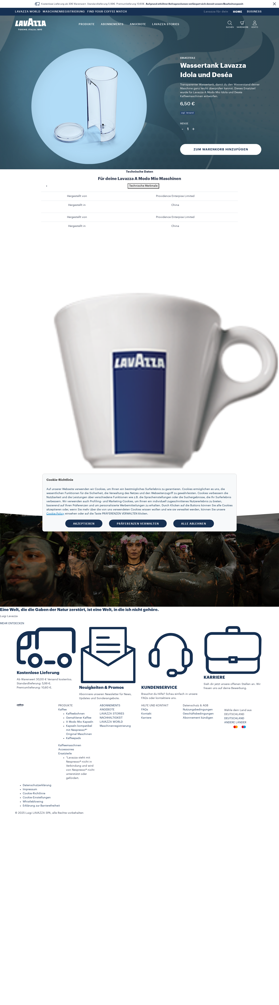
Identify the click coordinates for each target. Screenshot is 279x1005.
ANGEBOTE (107, 709)
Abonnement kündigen (198, 717)
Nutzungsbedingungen (198, 709)
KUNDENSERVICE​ (159, 688)
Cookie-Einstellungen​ (37, 797)
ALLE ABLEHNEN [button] (193, 523)
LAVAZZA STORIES (112, 713)
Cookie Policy (55, 513)
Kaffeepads (73, 738)
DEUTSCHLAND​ (234, 718)
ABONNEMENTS (110, 705)
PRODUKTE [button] (87, 24)
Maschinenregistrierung (115, 726)
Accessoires (66, 749)
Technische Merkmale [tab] (143, 185)
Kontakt (146, 713)
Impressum (30, 789)
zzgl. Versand (187, 113)
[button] (274, 4)
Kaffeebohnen (75, 713)
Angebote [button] (138, 24)
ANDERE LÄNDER (235, 722)
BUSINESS (254, 11)
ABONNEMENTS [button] (112, 24)
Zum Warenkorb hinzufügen (221, 149)
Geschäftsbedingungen (198, 713)
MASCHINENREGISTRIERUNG (64, 11)
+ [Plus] (193, 129)
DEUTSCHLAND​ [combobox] (234, 714)
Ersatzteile (65, 753)
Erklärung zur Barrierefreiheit (41, 805)
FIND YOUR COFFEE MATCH (107, 11)
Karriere (146, 717)
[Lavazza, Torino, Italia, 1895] (30, 24)
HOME (237, 11)
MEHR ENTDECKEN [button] (12, 623)
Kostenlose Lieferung (38, 673)
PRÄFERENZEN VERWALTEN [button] (138, 523)
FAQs (144, 709)
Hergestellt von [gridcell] (77, 196)
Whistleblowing (33, 801)
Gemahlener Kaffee (78, 717)
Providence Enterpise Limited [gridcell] (175, 196)
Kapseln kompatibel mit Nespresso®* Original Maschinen (79, 730)
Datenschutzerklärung (37, 785)
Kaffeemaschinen (69, 745)
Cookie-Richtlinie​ (34, 793)
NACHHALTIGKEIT (111, 717)
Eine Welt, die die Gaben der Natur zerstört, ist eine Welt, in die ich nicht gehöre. (79, 610)
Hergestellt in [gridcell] (77, 205)
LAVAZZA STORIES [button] (165, 24)
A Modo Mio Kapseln (79, 722)
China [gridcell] (175, 205)
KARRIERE (214, 677)
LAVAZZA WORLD (27, 11)
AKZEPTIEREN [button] (84, 523)
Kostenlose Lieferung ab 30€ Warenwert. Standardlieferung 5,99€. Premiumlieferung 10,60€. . (142, 4)
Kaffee (62, 709)
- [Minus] (182, 129)
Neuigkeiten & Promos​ (101, 688)
